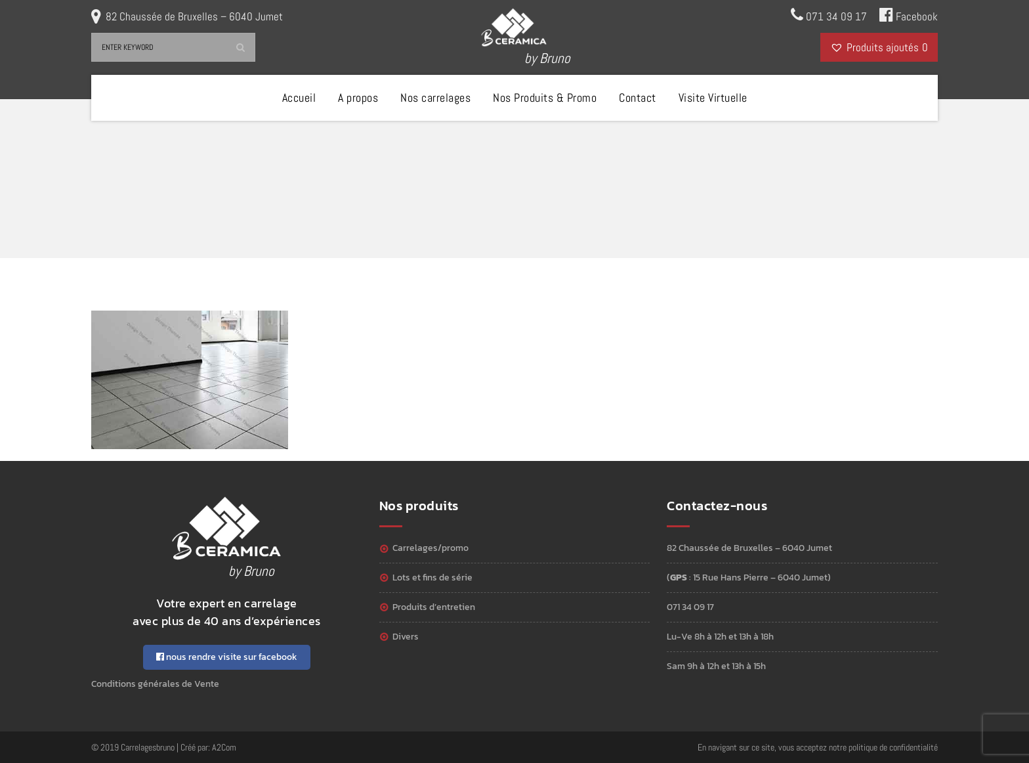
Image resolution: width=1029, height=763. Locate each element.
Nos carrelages (435, 97)
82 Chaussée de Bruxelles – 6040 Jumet (194, 16)
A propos (358, 97)
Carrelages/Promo (430, 548)
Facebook (908, 15)
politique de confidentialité (893, 747)
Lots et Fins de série (432, 577)
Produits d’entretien (433, 607)
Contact (637, 97)
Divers (405, 636)
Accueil (299, 97)
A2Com (224, 747)
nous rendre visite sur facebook (226, 657)
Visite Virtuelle (713, 97)
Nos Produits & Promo (545, 97)
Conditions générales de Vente (155, 684)
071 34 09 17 (829, 15)
